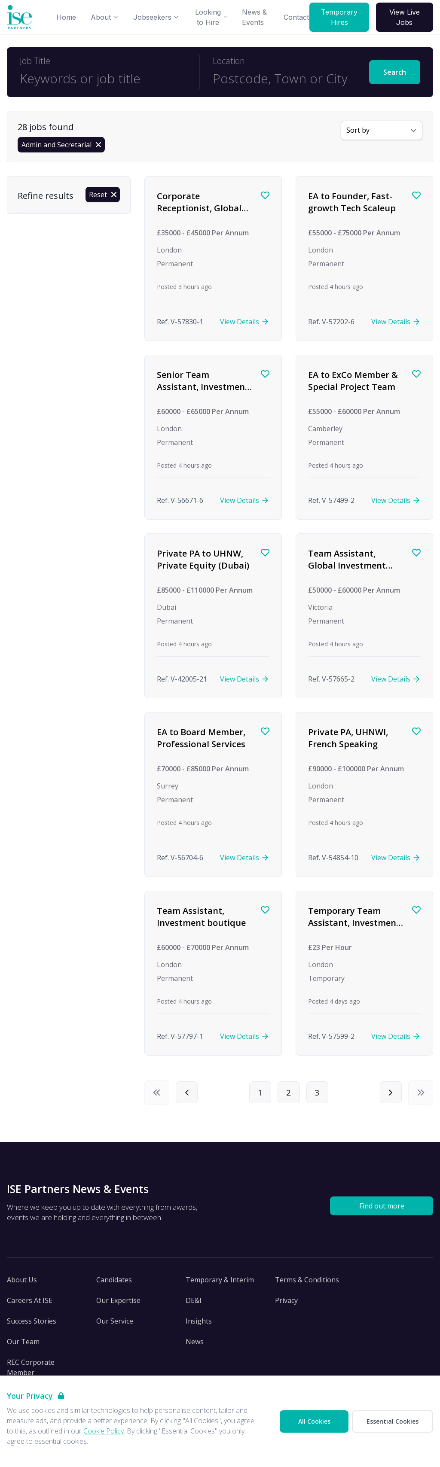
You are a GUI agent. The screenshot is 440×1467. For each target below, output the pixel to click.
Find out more (381, 1209)
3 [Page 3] (320, 1093)
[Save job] (265, 195)
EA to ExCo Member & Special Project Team (353, 381)
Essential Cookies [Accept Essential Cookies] (393, 1421)
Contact (296, 17)
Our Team (23, 1344)
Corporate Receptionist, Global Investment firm (199, 207)
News (195, 1344)
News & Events (254, 17)
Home (66, 17)
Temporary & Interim (220, 1282)
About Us (22, 1282)
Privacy (286, 1303)
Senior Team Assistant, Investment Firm (203, 386)
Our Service (114, 1324)
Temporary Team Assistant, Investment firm (354, 922)
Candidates (114, 1282)
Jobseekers (156, 17)
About (105, 17)
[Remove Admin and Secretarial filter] (61, 144)
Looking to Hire (211, 17)
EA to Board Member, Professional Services (201, 738)
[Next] (389, 1093)
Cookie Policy (103, 1431)
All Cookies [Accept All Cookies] (314, 1421)
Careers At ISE (29, 1303)
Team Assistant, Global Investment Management (347, 565)
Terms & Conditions (307, 1282)
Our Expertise (118, 1303)
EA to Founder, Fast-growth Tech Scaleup (352, 202)
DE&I (194, 1303)
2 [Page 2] (289, 1093)
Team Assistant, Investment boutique (201, 916)
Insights (199, 1324)
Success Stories (31, 1324)
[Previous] (188, 1093)
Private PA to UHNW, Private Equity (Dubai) (203, 559)
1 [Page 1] (257, 1093)
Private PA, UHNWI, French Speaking (348, 738)
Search (394, 72)
